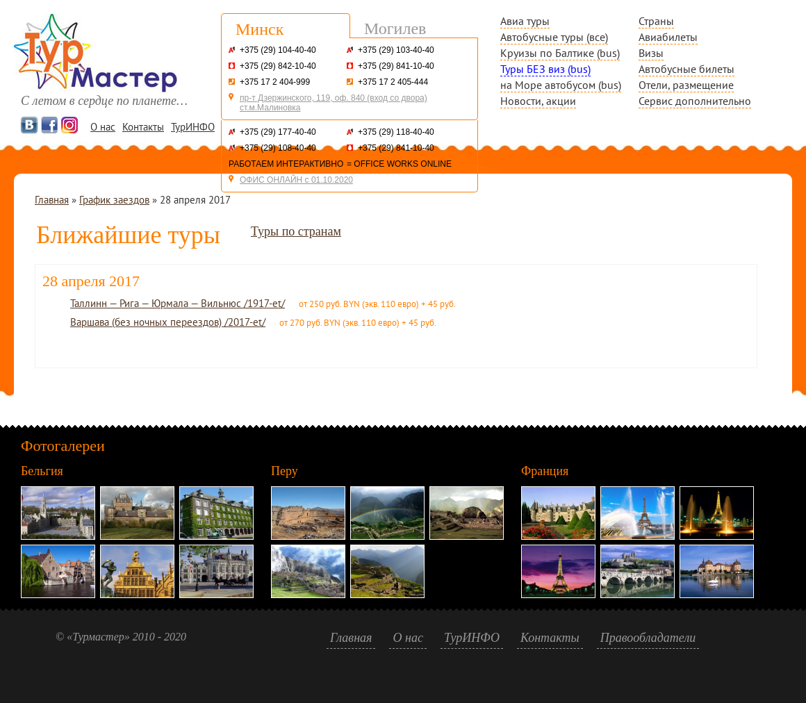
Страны (656, 21)
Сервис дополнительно (695, 101)
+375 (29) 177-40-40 (278, 132)
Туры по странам (296, 231)
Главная (52, 199)
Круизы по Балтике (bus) (560, 53)
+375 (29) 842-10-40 (278, 66)
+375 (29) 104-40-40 (278, 50)
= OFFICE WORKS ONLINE (399, 164)
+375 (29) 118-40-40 (396, 132)
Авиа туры (525, 21)
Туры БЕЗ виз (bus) (545, 69)
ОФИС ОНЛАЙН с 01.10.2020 (296, 180)
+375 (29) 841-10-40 (396, 66)
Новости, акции (538, 101)
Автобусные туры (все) (554, 37)
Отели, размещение (686, 85)
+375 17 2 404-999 (275, 82)
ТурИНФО (193, 126)
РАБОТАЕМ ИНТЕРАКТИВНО (286, 164)
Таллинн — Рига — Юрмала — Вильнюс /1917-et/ (177, 303)
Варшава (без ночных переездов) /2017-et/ (167, 322)
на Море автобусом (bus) (560, 85)
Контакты (143, 126)
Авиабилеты (668, 37)
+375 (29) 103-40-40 (396, 50)
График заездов (114, 199)
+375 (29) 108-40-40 (278, 148)
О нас (102, 126)
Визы (651, 53)
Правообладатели (648, 638)
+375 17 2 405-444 (393, 82)
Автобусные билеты (686, 69)
